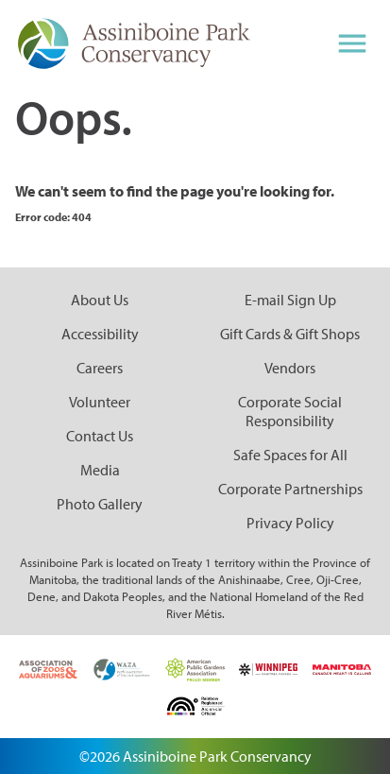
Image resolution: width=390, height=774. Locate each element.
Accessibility (100, 333)
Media (100, 469)
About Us (99, 299)
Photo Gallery (100, 503)
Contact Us (99, 435)
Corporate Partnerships (290, 488)
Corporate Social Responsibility (290, 411)
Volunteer (99, 401)
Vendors (289, 367)
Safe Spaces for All (290, 454)
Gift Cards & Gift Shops (290, 333)
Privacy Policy (290, 522)
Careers (99, 367)
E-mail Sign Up (290, 299)
